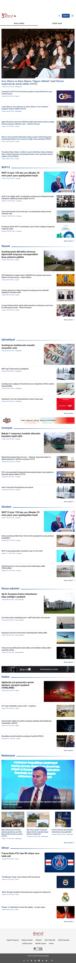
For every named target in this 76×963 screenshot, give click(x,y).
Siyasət (5, 246)
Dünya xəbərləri (10, 588)
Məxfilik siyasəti (40, 943)
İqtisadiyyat (8, 339)
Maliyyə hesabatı (27, 940)
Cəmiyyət (6, 427)
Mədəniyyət (8, 755)
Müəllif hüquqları (63, 940)
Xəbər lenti (57, 23)
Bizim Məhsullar (50, 940)
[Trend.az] (8, 16)
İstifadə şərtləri (27, 943)
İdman (5, 847)
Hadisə (5, 676)
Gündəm (6, 506)
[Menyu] (72, 16)
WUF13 (5, 167)
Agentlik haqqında (13, 940)
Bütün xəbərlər (68, 241)
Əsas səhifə (19, 23)
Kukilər (51, 943)
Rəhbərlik (39, 940)
